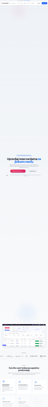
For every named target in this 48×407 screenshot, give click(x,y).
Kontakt (24, 3)
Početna (9, 3)
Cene (18, 3)
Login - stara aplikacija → (27, 0)
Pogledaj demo (32, 171)
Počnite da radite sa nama (18, 171)
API (30, 3)
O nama (21, 3)
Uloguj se (38, 3)
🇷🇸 (33, 3)
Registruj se (44, 3)
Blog (28, 3)
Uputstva (14, 3)
